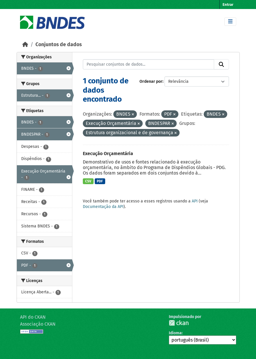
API (195, 201)
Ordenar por (150, 81)
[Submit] (221, 64)
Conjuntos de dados (58, 45)
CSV (88, 181)
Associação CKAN (38, 324)
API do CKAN (33, 317)
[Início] (25, 45)
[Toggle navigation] (230, 21)
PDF (100, 181)
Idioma (175, 333)
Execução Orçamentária (108, 153)
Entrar (228, 4)
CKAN (179, 323)
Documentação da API (103, 206)
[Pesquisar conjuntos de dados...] (148, 64)
